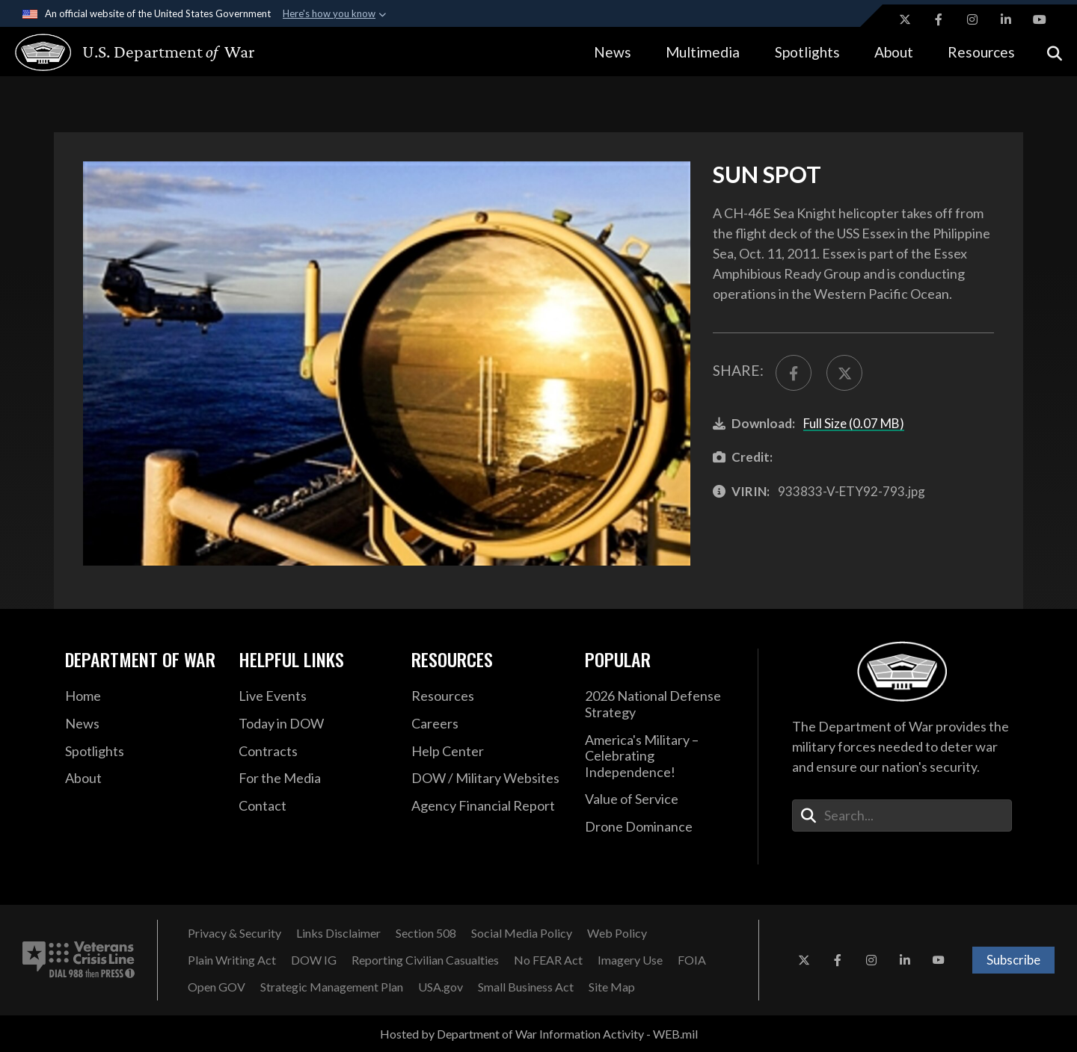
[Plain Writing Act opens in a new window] (231, 960)
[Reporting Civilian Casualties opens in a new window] (425, 960)
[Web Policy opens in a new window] (617, 933)
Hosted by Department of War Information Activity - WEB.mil (539, 1034)
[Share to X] (844, 373)
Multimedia (703, 52)
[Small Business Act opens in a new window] (525, 987)
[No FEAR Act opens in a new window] (548, 960)
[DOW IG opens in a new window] (313, 960)
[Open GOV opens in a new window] (216, 987)
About (893, 52)
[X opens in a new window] (905, 19)
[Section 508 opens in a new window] (426, 933)
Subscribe (1013, 960)
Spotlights (807, 52)
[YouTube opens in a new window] (1039, 19)
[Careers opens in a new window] (486, 724)
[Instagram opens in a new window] (972, 19)
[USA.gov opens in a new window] (440, 987)
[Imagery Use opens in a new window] (630, 960)
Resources (981, 52)
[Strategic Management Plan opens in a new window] (332, 987)
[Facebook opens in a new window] (938, 19)
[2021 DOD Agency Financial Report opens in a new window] (486, 806)
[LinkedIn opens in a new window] (1006, 19)
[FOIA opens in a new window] (692, 960)
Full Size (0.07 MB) (853, 423)
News (612, 52)
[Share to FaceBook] (793, 373)
